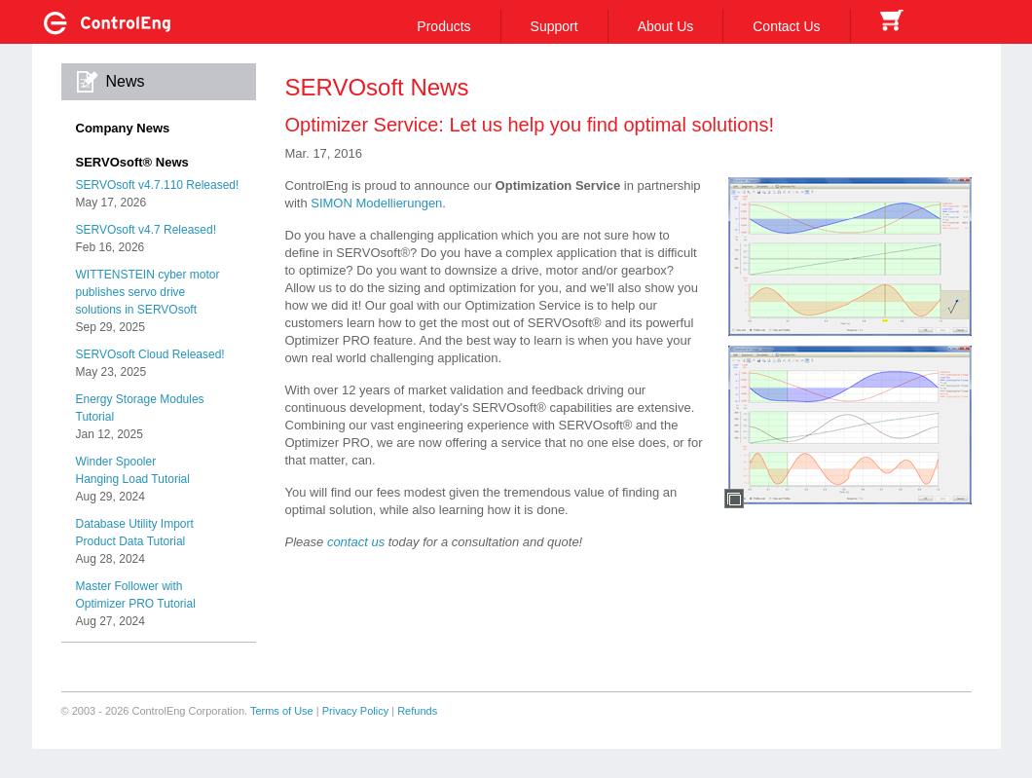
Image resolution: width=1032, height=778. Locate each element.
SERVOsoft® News (132, 162)
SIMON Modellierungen (376, 203)
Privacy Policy (355, 711)
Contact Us (786, 26)
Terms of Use (281, 711)
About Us (666, 26)
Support (554, 26)
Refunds (417, 711)
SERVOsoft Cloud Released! (150, 354)
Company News (123, 128)
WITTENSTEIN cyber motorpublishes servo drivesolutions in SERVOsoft (148, 292)
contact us (356, 542)
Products (443, 26)
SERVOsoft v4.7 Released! (146, 230)
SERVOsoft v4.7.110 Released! (158, 185)
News (125, 81)
